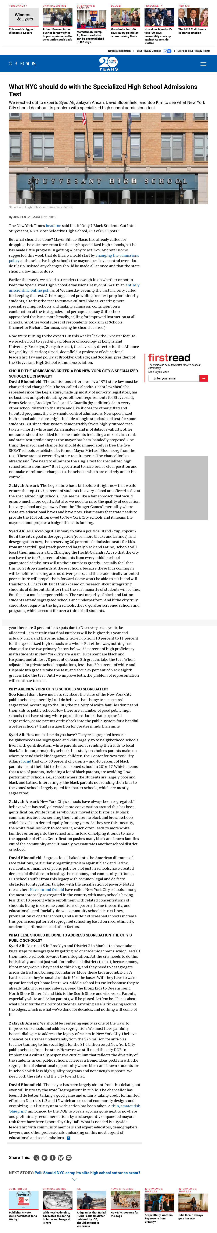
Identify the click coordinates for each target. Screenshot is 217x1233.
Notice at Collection (119, 54)
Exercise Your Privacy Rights (194, 54)
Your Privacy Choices (154, 54)
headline (53, 228)
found (26, 764)
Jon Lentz (21, 220)
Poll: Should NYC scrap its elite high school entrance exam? (87, 1175)
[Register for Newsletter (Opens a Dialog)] (203, 381)
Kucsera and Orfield (47, 892)
